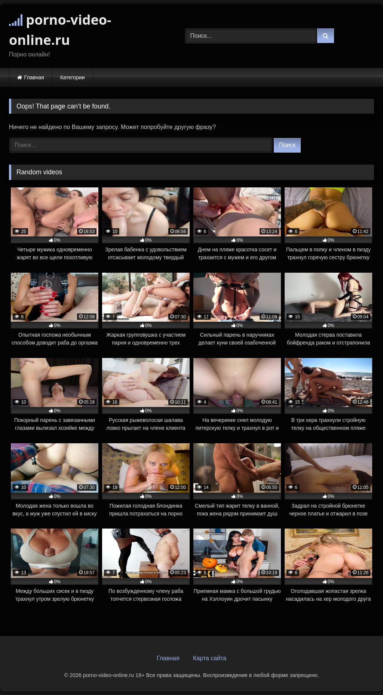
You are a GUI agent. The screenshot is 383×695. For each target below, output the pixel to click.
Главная (34, 77)
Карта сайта (209, 658)
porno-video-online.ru (60, 29)
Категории (72, 77)
